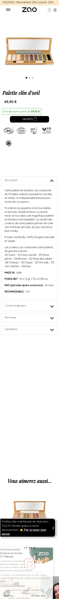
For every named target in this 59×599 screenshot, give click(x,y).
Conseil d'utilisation (15, 305)
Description (11, 180)
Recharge (10, 317)
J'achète (29, 119)
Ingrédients (11, 329)
